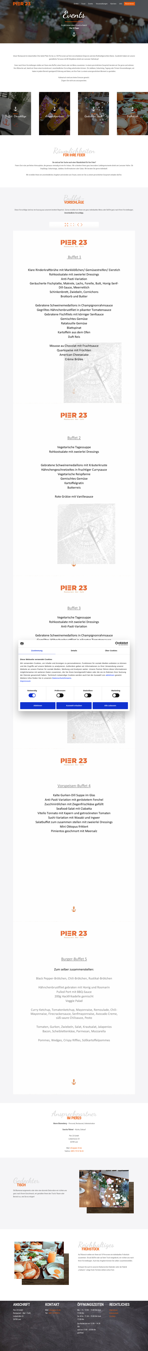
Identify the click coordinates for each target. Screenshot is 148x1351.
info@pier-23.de (76, 1148)
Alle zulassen (110, 705)
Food (83, 4)
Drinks (76, 4)
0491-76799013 (54, 1313)
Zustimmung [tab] (36, 651)
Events (90, 4)
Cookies (112, 1316)
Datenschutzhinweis (61, 678)
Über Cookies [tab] (111, 651)
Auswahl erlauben (74, 705)
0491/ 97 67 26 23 (77, 1151)
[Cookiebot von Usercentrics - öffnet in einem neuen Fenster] (117, 643)
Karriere (113, 4)
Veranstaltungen (102, 4)
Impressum (25, 681)
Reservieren (129, 4)
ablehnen (110, 675)
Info (120, 4)
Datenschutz (113, 1313)
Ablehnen (38, 705)
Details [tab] (74, 651)
